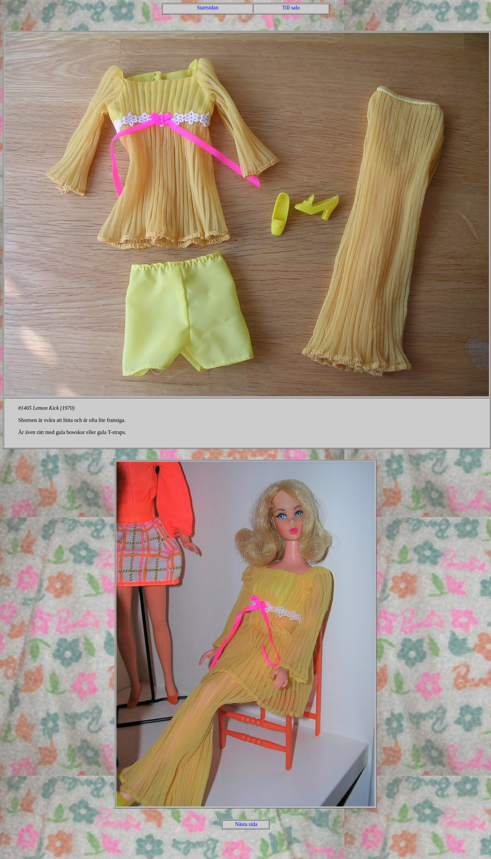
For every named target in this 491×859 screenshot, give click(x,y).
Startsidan (207, 7)
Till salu (291, 7)
